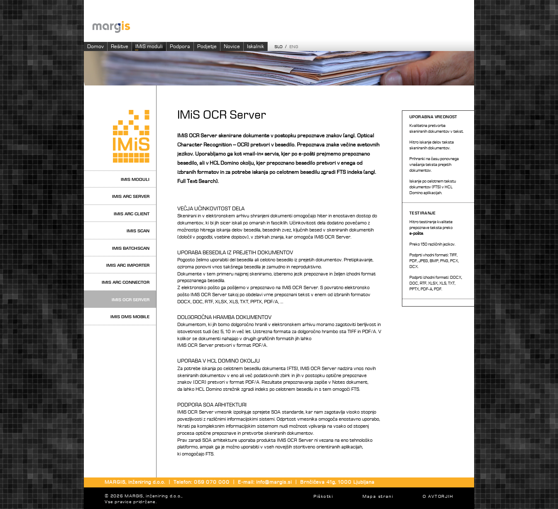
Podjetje (207, 46)
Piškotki (323, 496)
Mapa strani (378, 496)
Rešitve (119, 46)
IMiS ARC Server (130, 196)
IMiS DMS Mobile (129, 316)
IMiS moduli (149, 46)
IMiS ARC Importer (127, 265)
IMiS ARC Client (131, 214)
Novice (232, 46)
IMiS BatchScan (130, 248)
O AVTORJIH (438, 496)
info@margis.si (273, 482)
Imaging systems (283, 26)
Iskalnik (255, 46)
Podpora (180, 46)
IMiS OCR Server (130, 299)
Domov (95, 46)
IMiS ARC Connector (125, 282)
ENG (293, 47)
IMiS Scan (138, 231)
